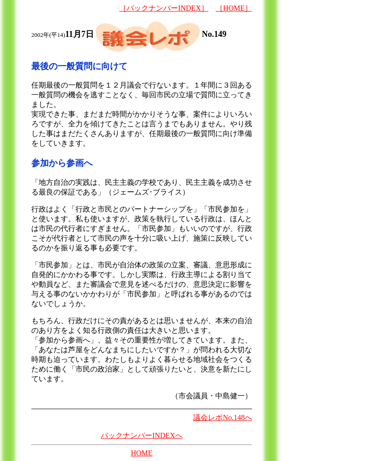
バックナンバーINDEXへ (142, 435)
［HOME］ (234, 8)
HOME (141, 453)
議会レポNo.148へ (222, 417)
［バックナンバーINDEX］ (163, 8)
